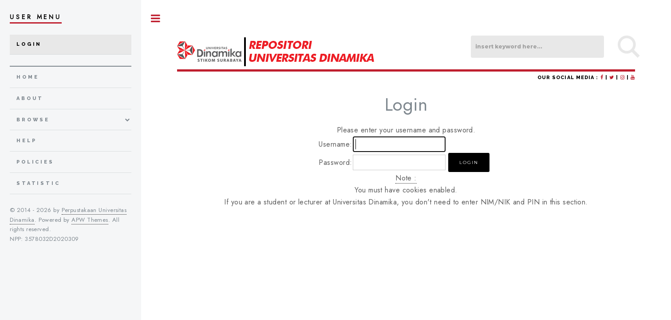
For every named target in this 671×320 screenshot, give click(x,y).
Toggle (155, 18)
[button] (468, 162)
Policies (35, 162)
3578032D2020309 (52, 239)
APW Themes (89, 220)
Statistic (38, 183)
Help (26, 141)
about (29, 98)
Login (29, 44)
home (27, 77)
